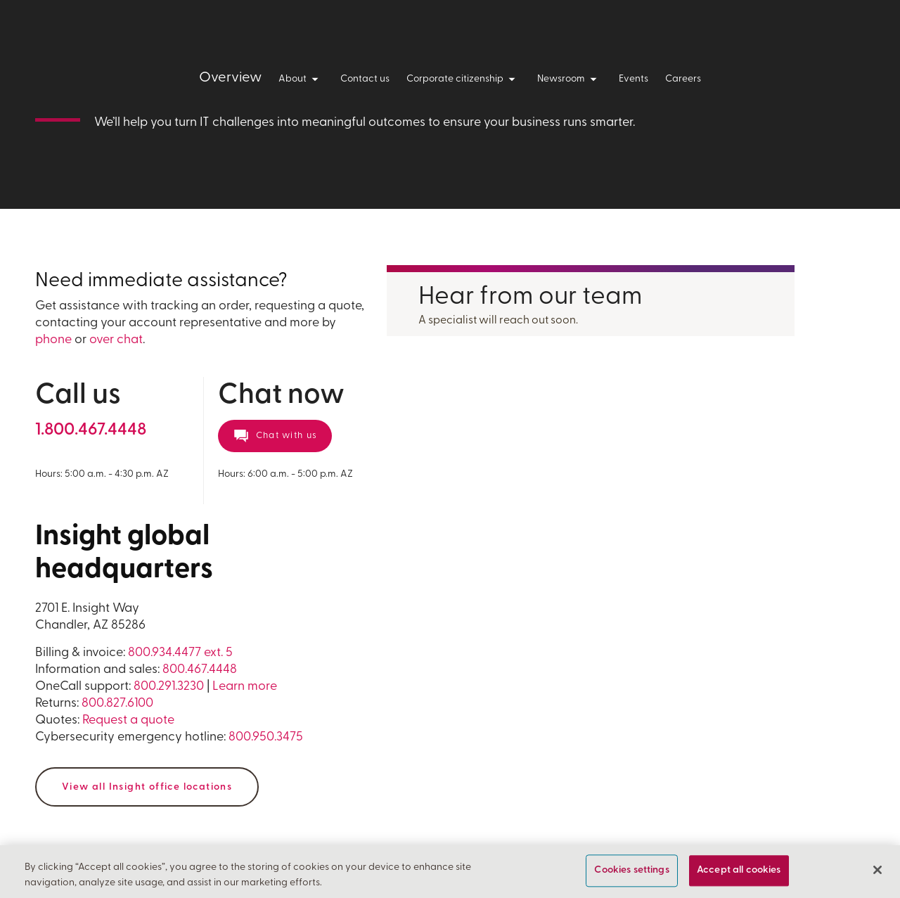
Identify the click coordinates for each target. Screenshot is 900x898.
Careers (683, 79)
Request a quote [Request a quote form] (128, 720)
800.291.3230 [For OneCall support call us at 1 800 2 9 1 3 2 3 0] (169, 686)
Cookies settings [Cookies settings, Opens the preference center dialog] (631, 871)
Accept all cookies (739, 871)
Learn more (244, 686)
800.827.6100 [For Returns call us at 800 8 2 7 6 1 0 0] (117, 703)
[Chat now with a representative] (275, 436)
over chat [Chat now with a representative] (116, 340)
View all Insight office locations (147, 787)
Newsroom (569, 79)
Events (633, 79)
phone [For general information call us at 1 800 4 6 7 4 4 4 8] (53, 340)
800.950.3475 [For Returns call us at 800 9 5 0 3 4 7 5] (266, 737)
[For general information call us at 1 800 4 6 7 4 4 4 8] (90, 430)
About (300, 79)
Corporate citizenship (463, 79)
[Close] (877, 869)
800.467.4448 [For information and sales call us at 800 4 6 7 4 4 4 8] (199, 669)
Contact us (365, 79)
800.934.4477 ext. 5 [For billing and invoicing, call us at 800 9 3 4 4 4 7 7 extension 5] (180, 653)
